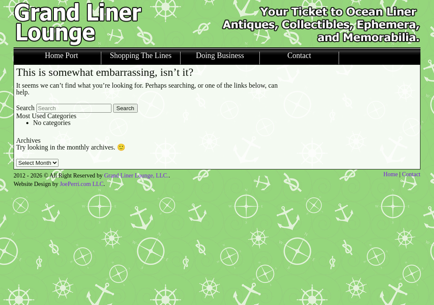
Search (25, 107)
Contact (299, 56)
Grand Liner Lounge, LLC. (136, 175)
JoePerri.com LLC (81, 184)
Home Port (61, 56)
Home (390, 174)
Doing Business (220, 56)
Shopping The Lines (141, 56)
